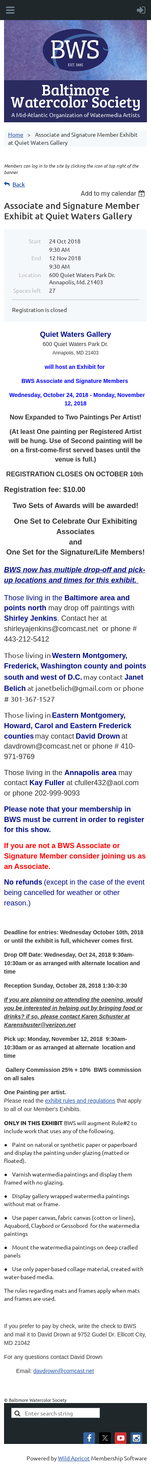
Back (18, 184)
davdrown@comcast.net (63, 1371)
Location (30, 274)
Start (35, 241)
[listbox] (114, 193)
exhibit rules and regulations (80, 1100)
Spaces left (27, 290)
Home (15, 134)
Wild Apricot (74, 1458)
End (36, 257)
